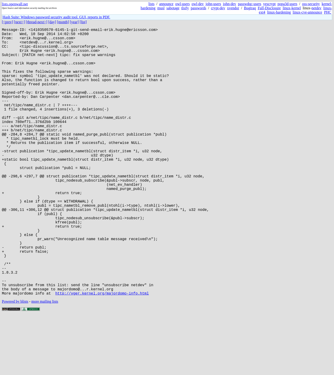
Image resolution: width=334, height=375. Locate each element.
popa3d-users (287, 4)
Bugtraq (250, 8)
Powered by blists (15, 361)
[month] (63, 22)
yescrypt (269, 4)
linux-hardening (279, 12)
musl (160, 8)
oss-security (311, 4)
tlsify (185, 8)
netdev (316, 8)
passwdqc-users (249, 4)
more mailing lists (44, 361)
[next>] (19, 22)
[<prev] (7, 22)
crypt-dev (218, 8)
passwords (198, 8)
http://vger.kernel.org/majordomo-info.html (102, 352)
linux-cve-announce (307, 12)
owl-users (182, 4)
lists (151, 4)
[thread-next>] (36, 22)
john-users (213, 4)
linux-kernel (292, 8)
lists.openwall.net (15, 4)
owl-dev (198, 4)
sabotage (172, 8)
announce (166, 4)
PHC (327, 12)
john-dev (229, 4)
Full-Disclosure (269, 8)
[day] (52, 22)
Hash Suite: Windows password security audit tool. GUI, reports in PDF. (56, 17)
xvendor (233, 8)
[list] (83, 22)
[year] (74, 22)
